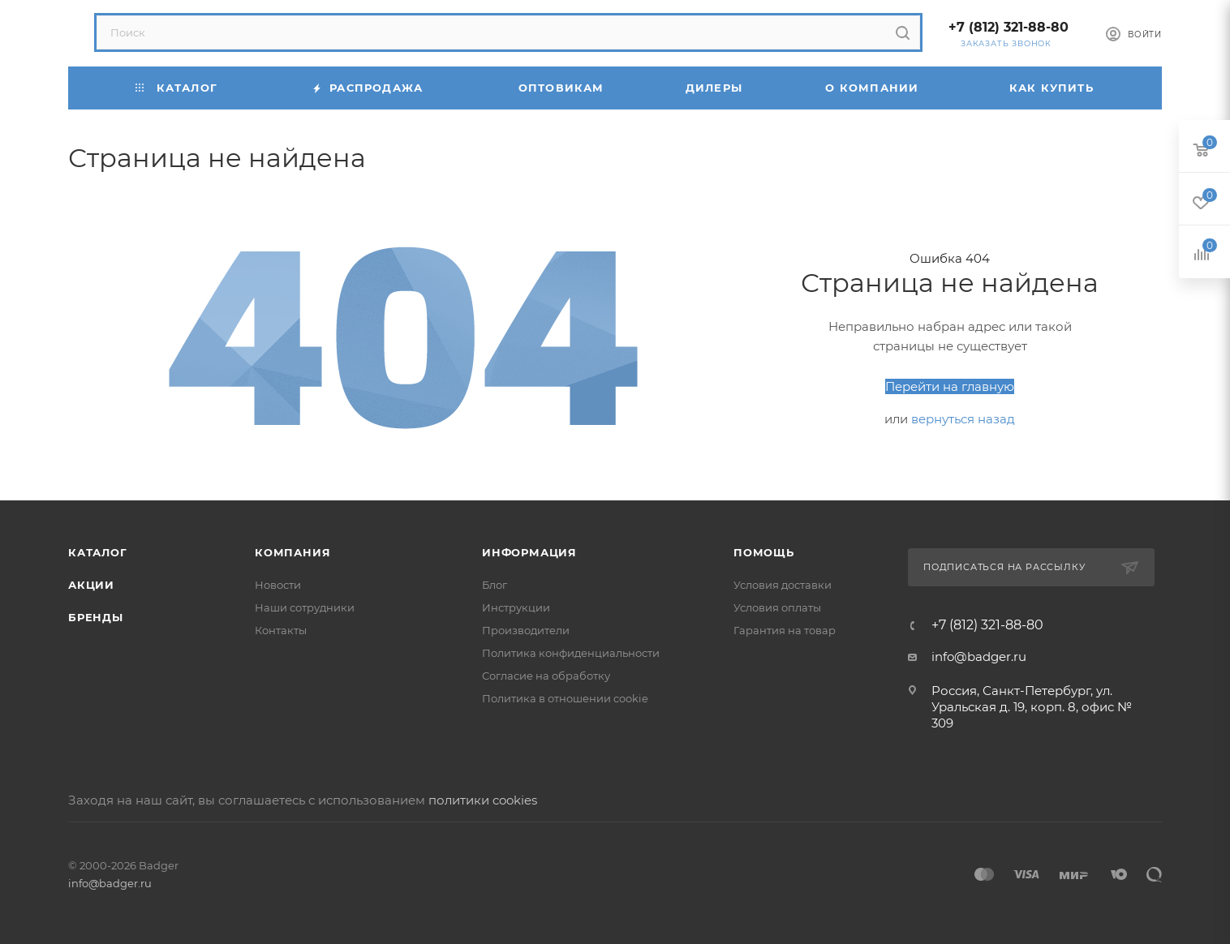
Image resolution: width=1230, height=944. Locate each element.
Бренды (95, 617)
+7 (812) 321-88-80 (1008, 27)
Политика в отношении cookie (565, 698)
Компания (292, 552)
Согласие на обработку (546, 675)
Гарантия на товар (784, 630)
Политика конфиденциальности (571, 652)
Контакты (281, 630)
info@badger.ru (978, 656)
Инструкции (516, 607)
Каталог (97, 552)
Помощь (763, 552)
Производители (526, 630)
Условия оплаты (777, 607)
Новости (278, 584)
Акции (91, 584)
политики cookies (482, 800)
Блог (494, 584)
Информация (529, 552)
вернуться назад (963, 419)
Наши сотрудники (305, 607)
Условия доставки (782, 584)
